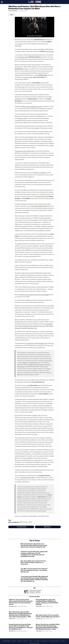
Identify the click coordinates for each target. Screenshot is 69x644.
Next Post (47, 527)
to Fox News (35, 128)
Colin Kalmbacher (12, 10)
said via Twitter (49, 51)
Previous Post (21, 527)
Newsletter (25, 641)
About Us (14, 641)
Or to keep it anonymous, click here (35, 592)
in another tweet (22, 118)
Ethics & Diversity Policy (54, 641)
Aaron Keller (12, 618)
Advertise (20, 641)
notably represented (23, 57)
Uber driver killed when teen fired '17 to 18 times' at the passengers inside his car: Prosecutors (33, 562)
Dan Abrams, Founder (34, 643)
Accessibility (36, 641)
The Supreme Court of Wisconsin (24, 151)
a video (20, 44)
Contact (63, 641)
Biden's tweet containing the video (32, 106)
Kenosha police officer (42, 196)
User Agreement (44, 641)
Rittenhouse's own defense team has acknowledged (34, 294)
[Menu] (2, 2)
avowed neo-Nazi (28, 77)
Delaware (43, 172)
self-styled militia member (39, 206)
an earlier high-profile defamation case (36, 343)
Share (11, 14)
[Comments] (8, 12)
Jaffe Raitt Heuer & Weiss (28, 477)
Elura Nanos (39, 606)
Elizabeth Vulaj (13, 606)
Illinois (36, 172)
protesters (18, 99)
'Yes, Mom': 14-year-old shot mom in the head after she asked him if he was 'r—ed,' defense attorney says (34, 570)
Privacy (31, 641)
